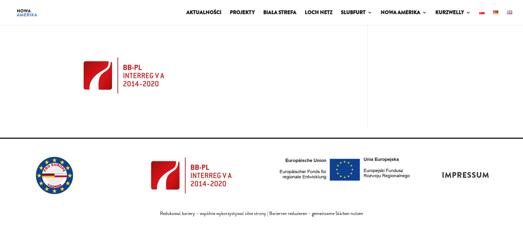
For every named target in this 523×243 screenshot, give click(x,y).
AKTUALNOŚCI (203, 13)
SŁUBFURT (353, 13)
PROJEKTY (242, 13)
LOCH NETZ (318, 13)
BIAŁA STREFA (279, 13)
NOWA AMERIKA (400, 13)
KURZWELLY (449, 13)
